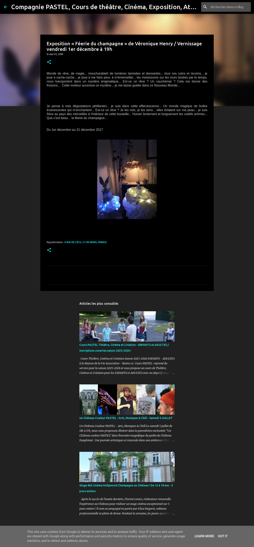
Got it (223, 536)
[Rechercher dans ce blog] (230, 7)
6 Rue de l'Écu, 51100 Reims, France (85, 242)
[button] (49, 62)
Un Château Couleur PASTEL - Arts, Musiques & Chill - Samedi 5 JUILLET (126, 418)
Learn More (204, 536)
